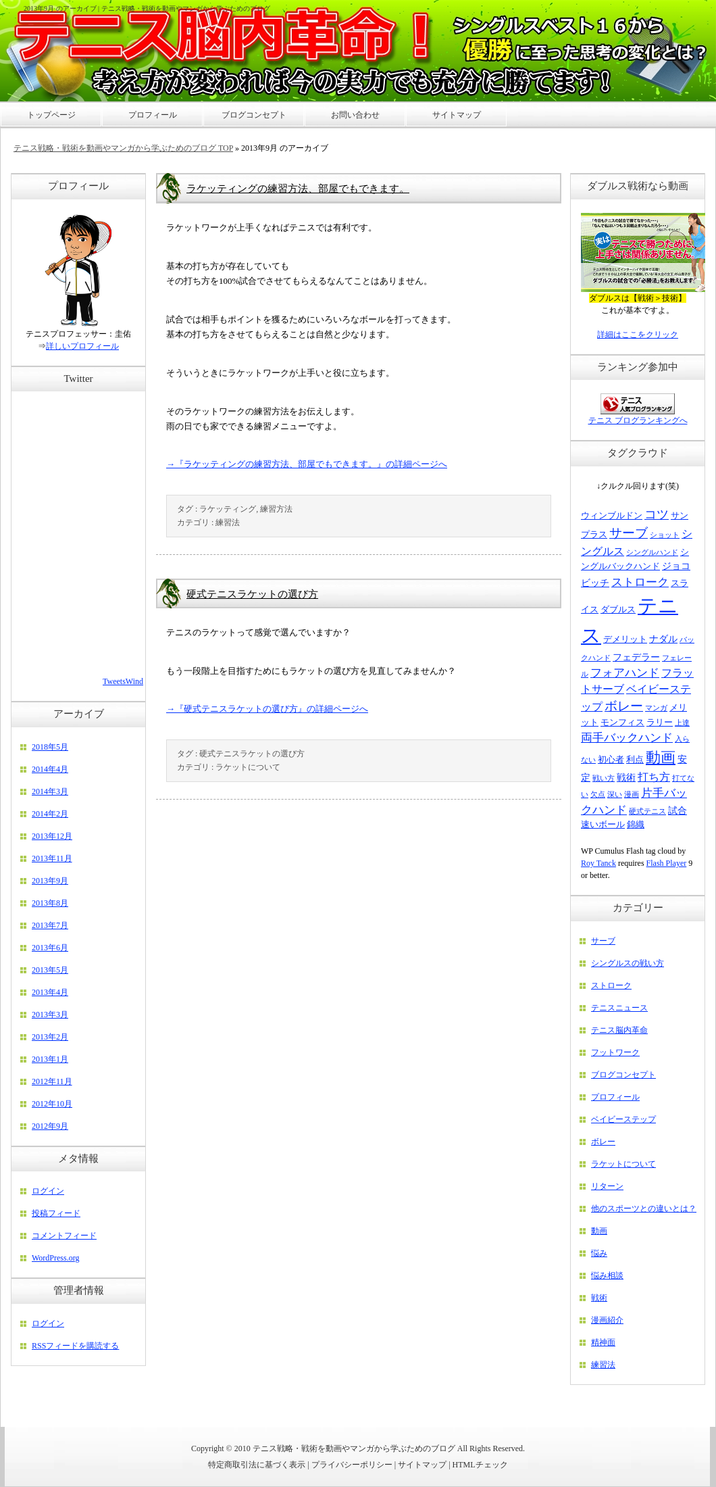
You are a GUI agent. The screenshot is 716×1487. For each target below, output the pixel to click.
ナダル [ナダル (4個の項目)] (663, 638)
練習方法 (276, 509)
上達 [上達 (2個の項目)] (682, 723)
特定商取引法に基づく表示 (256, 1464)
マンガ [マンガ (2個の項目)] (656, 708)
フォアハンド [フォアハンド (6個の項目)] (624, 672)
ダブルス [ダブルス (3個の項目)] (618, 609)
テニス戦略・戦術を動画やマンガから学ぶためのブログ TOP (123, 148)
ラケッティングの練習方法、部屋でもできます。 (297, 188)
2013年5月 (50, 970)
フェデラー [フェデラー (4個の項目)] (636, 657)
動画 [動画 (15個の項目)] (660, 757)
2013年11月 (52, 858)
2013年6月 (50, 947)
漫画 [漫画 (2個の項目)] (631, 794)
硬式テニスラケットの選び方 (252, 594)
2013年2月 (50, 1037)
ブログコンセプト (623, 1074)
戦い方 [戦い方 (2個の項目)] (603, 778)
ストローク (611, 985)
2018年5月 (50, 747)
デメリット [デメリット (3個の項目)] (625, 639)
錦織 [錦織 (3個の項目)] (635, 824)
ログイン (48, 1191)
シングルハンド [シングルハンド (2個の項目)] (652, 552)
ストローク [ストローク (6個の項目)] (640, 582)
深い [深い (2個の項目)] (614, 794)
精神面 (603, 1342)
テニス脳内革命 (619, 1030)
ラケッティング (227, 509)
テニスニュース (619, 1008)
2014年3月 (50, 791)
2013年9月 (50, 880)
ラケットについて (247, 767)
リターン (607, 1186)
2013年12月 (52, 836)
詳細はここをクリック (637, 334)
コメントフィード (64, 1235)
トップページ (51, 115)
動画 (599, 1231)
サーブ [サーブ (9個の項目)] (628, 533)
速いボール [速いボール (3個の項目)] (603, 824)
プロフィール (615, 1097)
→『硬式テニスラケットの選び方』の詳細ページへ (267, 709)
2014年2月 (50, 814)
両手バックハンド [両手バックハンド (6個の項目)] (627, 737)
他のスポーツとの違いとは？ (643, 1208)
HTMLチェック (480, 1464)
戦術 (599, 1297)
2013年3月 (50, 1014)
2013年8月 (50, 903)
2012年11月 (52, 1081)
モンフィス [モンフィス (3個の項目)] (622, 722)
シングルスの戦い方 (627, 963)
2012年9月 (50, 1126)
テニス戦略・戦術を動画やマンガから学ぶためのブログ (354, 1448)
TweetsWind (123, 681)
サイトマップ (422, 1464)
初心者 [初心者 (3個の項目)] (611, 759)
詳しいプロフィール (82, 346)
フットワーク (615, 1052)
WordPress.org (55, 1258)
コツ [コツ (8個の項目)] (656, 514)
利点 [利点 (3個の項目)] (635, 759)
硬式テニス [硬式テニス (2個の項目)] (647, 811)
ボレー (603, 1141)
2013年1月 (50, 1059)
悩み (599, 1253)
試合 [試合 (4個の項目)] (677, 810)
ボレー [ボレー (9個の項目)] (624, 706)
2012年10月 (52, 1103)
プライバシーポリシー (351, 1464)
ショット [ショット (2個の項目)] (665, 535)
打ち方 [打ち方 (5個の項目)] (654, 777)
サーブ (603, 941)
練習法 (227, 522)
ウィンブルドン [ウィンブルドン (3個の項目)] (611, 515)
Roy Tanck (598, 863)
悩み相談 (607, 1275)
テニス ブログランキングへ (638, 420)
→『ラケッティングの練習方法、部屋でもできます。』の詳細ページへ (306, 464)
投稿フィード (56, 1213)
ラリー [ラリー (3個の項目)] (659, 722)
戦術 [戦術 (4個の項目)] (626, 777)
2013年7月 (50, 925)
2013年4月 (50, 992)
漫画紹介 (607, 1320)
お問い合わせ (355, 115)
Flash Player (666, 863)
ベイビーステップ (623, 1119)
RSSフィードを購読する (75, 1345)
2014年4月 (50, 769)
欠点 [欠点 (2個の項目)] (597, 794)
